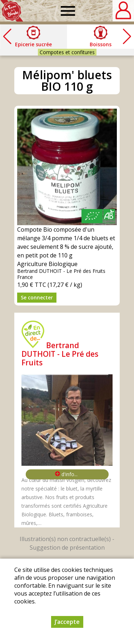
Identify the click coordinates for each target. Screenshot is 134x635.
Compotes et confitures (67, 52)
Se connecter (37, 297)
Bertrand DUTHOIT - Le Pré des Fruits (59, 354)
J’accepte (67, 627)
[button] (127, 36)
